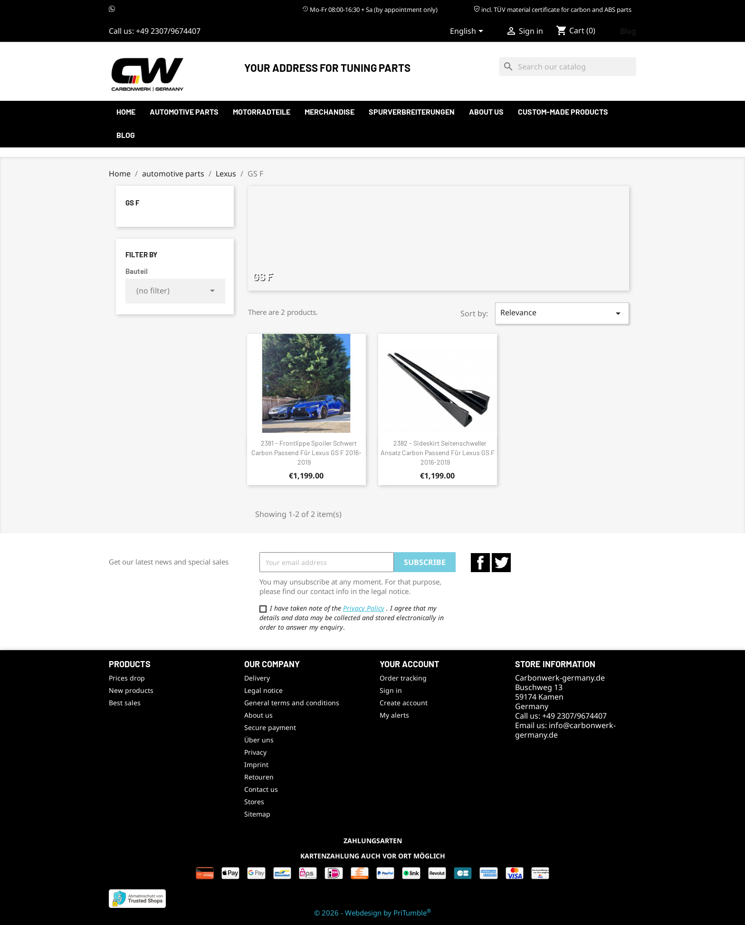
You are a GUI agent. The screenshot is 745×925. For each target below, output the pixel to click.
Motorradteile (261, 111)
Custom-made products (563, 111)
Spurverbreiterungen (412, 111)
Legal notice (263, 690)
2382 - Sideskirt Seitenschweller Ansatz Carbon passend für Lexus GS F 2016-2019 (438, 452)
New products (131, 690)
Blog (628, 31)
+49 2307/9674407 (168, 31)
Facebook (480, 562)
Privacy (255, 752)
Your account (409, 664)
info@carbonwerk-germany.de (565, 730)
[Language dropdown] (468, 32)
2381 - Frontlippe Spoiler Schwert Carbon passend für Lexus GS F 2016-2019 (306, 452)
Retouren (259, 776)
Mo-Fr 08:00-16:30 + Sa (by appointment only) (370, 9)
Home (125, 111)
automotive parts (184, 111)
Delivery (257, 677)
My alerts (394, 715)
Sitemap (257, 813)
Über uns (259, 739)
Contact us (261, 789)
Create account (404, 702)
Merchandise (329, 111)
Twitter (501, 562)
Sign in (391, 690)
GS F (132, 202)
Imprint (256, 764)
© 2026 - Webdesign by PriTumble (372, 912)
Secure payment (270, 727)
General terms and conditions (291, 702)
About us (486, 111)
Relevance (562, 313)
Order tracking (403, 677)
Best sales (125, 702)
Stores (254, 801)
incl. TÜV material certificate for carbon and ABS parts (552, 9)
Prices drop (127, 677)
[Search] (567, 66)
